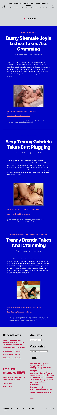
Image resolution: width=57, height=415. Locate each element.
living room (33, 319)
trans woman (46, 392)
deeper (18, 319)
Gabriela (40, 219)
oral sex (44, 381)
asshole (47, 363)
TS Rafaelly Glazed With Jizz (12, 358)
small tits (32, 391)
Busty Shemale (34, 373)
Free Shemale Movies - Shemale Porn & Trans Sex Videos (28, 4)
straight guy (26, 221)
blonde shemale (35, 369)
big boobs (40, 365)
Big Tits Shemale (41, 367)
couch (52, 375)
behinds (19, 121)
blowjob (33, 371)
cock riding (36, 375)
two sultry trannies (30, 320)
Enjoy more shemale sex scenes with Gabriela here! (23, 210)
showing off (49, 389)
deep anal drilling (13, 122)
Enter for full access (18, 116)
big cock (46, 365)
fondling (41, 377)
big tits (33, 367)
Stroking (11, 320)
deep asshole (33, 219)
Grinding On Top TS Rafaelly (12, 351)
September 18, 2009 (37, 153)
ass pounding (33, 365)
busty (45, 371)
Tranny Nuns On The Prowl (11, 354)
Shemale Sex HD (36, 387)
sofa (21, 221)
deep (31, 377)
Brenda (43, 259)
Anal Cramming (13, 317)
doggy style (36, 377)
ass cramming (13, 121)
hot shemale (34, 379)
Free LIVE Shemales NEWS (14, 370)
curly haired (42, 317)
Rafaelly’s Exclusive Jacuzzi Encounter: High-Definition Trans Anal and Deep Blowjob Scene (13, 342)
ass (43, 363)
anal (31, 363)
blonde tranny (45, 369)
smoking (16, 221)
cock (31, 375)
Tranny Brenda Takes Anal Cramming (28, 242)
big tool (25, 317)
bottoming (30, 317)
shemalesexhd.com (38, 389)
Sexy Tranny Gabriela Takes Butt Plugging (28, 144)
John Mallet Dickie (23, 54)
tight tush (30, 122)
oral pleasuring (38, 380)
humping (21, 122)
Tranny (39, 392)
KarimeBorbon (7, 383)
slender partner (41, 319)
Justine (28, 319)
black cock (36, 121)
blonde (49, 367)
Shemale (34, 384)
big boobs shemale (27, 121)
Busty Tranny (43, 121)
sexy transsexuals (42, 382)
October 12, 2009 (37, 54)
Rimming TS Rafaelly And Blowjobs (14, 347)
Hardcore (49, 377)
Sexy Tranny (34, 382)
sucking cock (33, 221)
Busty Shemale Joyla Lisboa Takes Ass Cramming (28, 43)
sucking (48, 391)
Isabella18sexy (7, 386)
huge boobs (44, 379)
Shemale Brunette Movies (38, 234)
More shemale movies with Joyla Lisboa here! (21, 111)
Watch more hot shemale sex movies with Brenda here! (24, 307)
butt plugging (25, 219)
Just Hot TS (31, 398)
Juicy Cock (51, 379)
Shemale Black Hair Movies (19, 234)
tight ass (32, 392)
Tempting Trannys (19, 320)
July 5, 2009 (37, 251)
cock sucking (45, 375)
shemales (42, 385)
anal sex (37, 363)
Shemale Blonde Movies (28, 32)
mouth (26, 122)
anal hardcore (13, 219)
